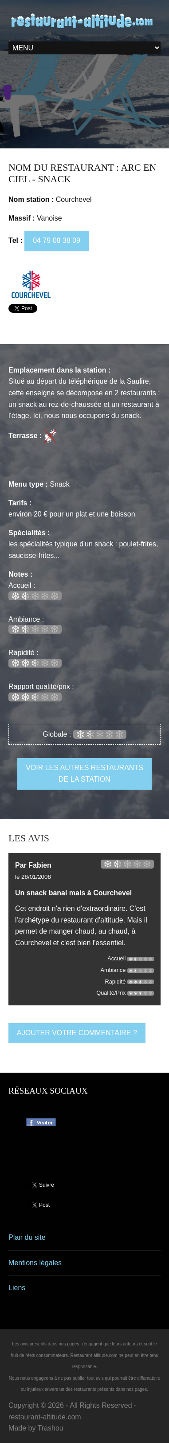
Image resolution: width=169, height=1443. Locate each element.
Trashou (50, 1428)
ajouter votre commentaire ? (77, 1033)
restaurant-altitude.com (44, 1417)
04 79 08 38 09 (56, 240)
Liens (16, 1287)
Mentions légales (35, 1263)
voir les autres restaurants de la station (84, 773)
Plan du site (27, 1237)
